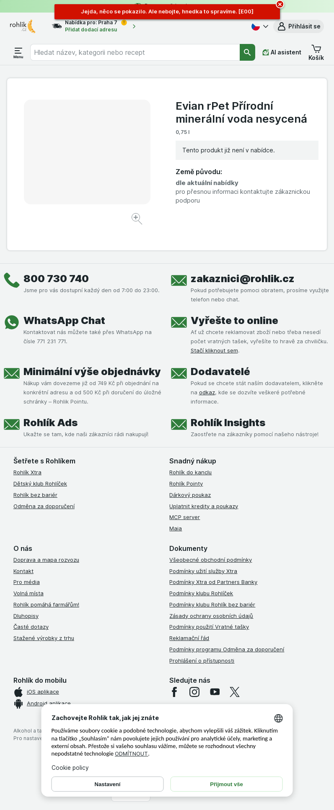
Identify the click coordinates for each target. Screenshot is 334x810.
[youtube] (215, 692)
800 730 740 (56, 279)
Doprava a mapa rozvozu (46, 559)
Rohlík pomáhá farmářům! (46, 604)
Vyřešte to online (234, 320)
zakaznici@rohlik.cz (243, 279)
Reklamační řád (189, 638)
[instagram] (194, 692)
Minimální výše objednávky (92, 371)
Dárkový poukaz (190, 494)
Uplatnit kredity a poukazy (203, 506)
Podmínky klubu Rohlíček (201, 593)
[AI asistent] (282, 52)
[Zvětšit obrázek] (138, 220)
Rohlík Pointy (186, 483)
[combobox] (135, 52)
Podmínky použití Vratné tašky (209, 626)
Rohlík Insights (228, 423)
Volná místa (28, 593)
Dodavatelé (220, 371)
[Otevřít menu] (18, 52)
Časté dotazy (31, 626)
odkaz (207, 392)
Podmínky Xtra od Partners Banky (213, 582)
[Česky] (259, 26)
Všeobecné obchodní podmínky (210, 559)
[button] (298, 26)
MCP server (184, 517)
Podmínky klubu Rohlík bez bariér (212, 604)
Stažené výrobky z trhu (43, 638)
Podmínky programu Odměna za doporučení (226, 649)
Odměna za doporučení (44, 506)
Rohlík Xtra (27, 472)
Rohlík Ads (50, 423)
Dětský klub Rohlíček (40, 483)
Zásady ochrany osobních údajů (211, 615)
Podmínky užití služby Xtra (203, 571)
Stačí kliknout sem (214, 350)
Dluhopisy (26, 615)
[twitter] (235, 692)
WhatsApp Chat (64, 320)
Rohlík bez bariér (35, 494)
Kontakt (23, 571)
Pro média (26, 582)
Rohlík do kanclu (190, 472)
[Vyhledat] (247, 52)
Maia (175, 528)
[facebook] (174, 692)
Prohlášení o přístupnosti (201, 660)
